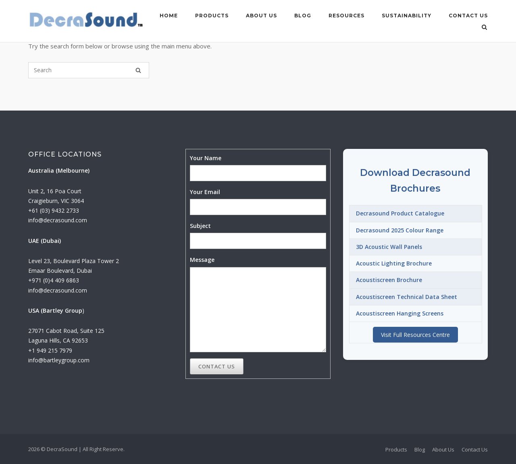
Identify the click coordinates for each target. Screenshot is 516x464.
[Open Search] (484, 27)
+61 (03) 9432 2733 (53, 210)
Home (169, 16)
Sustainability (406, 16)
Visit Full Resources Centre (415, 335)
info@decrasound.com (57, 220)
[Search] (138, 70)
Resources (346, 16)
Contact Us (468, 16)
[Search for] (88, 70)
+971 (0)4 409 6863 (53, 280)
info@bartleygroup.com (58, 360)
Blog (302, 16)
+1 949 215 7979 (50, 350)
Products (212, 16)
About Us (261, 16)
